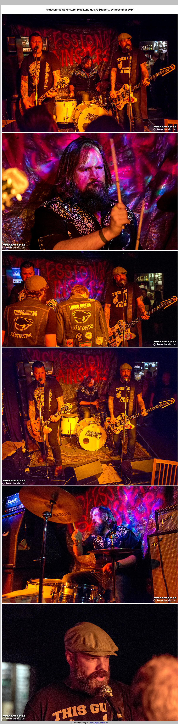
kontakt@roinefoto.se (99, 723)
